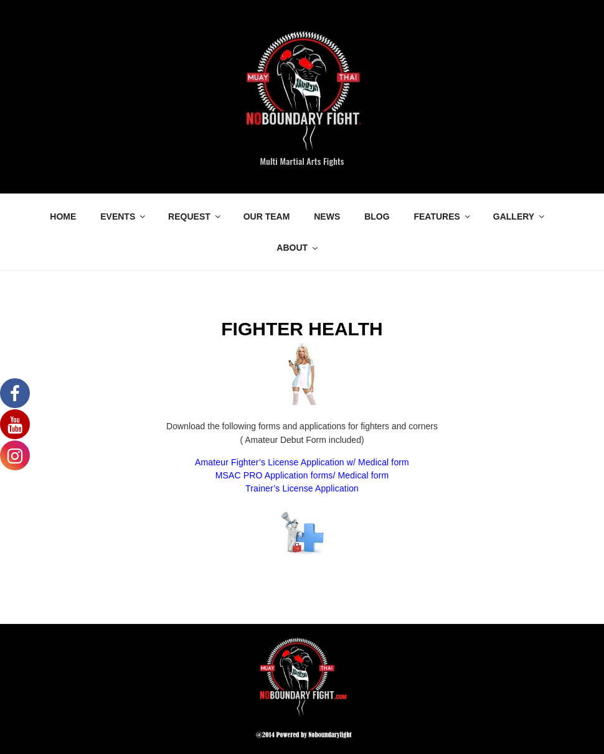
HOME (63, 216)
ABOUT (297, 248)
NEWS (327, 216)
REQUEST (195, 216)
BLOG (376, 216)
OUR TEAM (266, 216)
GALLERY (519, 216)
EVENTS (123, 216)
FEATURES (442, 216)
